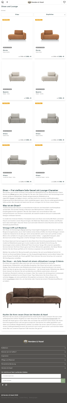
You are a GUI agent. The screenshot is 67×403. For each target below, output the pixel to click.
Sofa (19, 198)
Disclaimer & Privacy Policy (9, 397)
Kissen (11, 277)
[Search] (2, 2)
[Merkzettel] (64, 2)
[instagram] (6, 384)
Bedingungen (33, 397)
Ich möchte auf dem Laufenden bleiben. (14, 372)
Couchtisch (11, 279)
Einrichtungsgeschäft (50, 318)
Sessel (12, 198)
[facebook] (3, 384)
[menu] (7, 2)
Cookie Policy (23, 397)
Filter (17, 14)
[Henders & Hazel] (35, 2)
